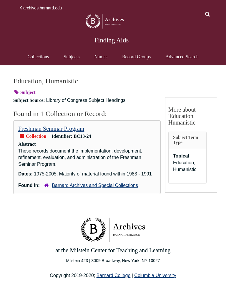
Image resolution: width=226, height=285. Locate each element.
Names (100, 56)
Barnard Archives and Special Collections (95, 185)
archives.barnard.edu (40, 8)
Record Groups (136, 56)
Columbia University (155, 275)
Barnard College (114, 275)
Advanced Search (181, 59)
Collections (38, 56)
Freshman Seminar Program (51, 128)
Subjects (71, 56)
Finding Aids (111, 40)
